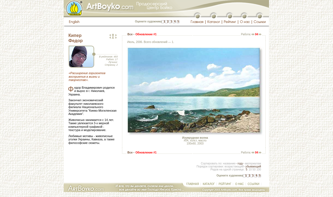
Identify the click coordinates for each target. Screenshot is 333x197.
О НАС (239, 184)
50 (254, 169)
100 (258, 169)
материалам (253, 163)
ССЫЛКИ (253, 184)
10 (249, 169)
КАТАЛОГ (209, 184)
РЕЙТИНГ (225, 184)
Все (130, 34)
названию (229, 163)
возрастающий (234, 166)
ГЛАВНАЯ (192, 184)
